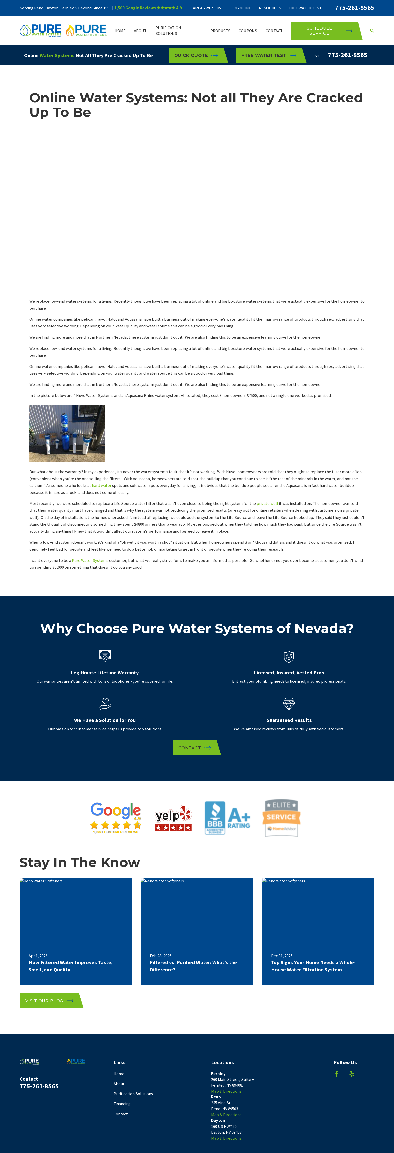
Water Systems (57, 55)
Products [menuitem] (220, 30)
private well (267, 503)
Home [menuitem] (120, 30)
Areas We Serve (208, 8)
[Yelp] (352, 1074)
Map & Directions (226, 1091)
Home (119, 1073)
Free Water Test (305, 8)
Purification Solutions (133, 1093)
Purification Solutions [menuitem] (168, 30)
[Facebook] (337, 1074)
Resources (270, 8)
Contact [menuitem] (274, 30)
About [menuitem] (140, 30)
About (119, 1083)
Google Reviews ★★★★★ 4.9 (153, 8)
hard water (101, 485)
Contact (121, 1114)
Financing (241, 8)
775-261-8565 (354, 7)
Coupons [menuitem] (248, 30)
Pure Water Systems (90, 560)
